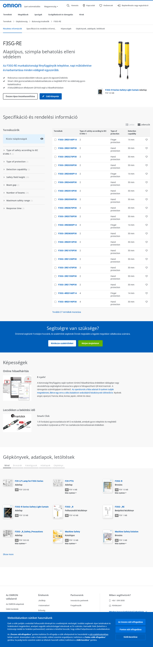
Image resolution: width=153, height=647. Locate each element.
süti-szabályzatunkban (98, 634)
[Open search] (72, 5)
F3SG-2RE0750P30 (67, 216)
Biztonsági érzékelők (40, 22)
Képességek (66, 29)
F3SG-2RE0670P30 (67, 208)
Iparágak (38, 14)
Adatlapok (45, 465)
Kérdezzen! (115, 605)
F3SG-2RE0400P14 (67, 174)
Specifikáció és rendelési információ (41, 29)
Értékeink (43, 595)
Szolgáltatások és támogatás (60, 14)
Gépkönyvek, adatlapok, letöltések (90, 29)
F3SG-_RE (119, 507)
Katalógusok (31, 465)
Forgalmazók (76, 605)
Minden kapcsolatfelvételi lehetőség (128, 612)
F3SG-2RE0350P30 (67, 165)
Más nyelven (70, 493)
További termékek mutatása (66, 312)
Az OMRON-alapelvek (15, 604)
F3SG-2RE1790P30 (67, 285)
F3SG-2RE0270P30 (67, 157)
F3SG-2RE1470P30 (67, 268)
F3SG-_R (69, 507)
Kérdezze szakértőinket (62, 343)
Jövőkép (41, 600)
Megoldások (23, 14)
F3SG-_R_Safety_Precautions (29, 532)
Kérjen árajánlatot (90, 343)
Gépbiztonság (21, 22)
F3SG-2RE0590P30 (67, 199)
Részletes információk (12, 29)
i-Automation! (43, 605)
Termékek (7, 14)
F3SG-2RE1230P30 (67, 259)
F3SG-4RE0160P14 (67, 293)
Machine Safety (72, 532)
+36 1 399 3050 (117, 600)
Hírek (81, 14)
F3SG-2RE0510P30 (67, 191)
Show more (8, 554)
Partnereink (77, 595)
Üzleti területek (12, 609)
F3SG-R (118, 481)
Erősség (41, 610)
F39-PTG (69, 481)
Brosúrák (17, 465)
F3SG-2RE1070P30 (67, 250)
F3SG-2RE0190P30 (67, 148)
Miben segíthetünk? (120, 595)
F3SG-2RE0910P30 (67, 242)
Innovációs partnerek (79, 600)
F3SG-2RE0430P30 (67, 182)
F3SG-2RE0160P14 (67, 140)
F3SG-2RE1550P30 (67, 276)
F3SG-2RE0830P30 (67, 233)
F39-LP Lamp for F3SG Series (29, 481)
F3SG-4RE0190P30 (67, 302)
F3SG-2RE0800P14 (67, 225)
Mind (7, 465)
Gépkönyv (58, 465)
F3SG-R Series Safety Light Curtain (126, 90)
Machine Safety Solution (126, 532)
